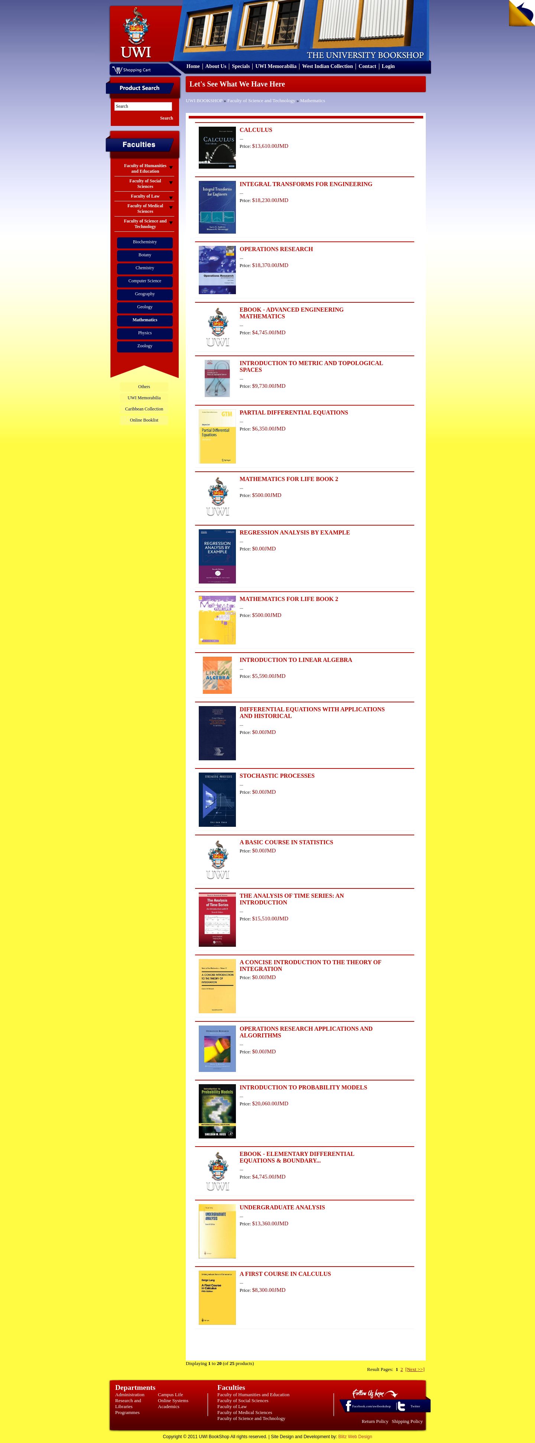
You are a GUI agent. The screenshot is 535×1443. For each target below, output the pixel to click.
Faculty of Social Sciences (243, 1400)
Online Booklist (144, 420)
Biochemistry (145, 241)
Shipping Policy (407, 1421)
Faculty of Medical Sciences (244, 1412)
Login (388, 66)
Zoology (145, 345)
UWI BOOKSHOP (204, 100)
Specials (241, 66)
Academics (168, 1406)
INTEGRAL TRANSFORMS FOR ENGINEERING (306, 184)
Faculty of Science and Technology (261, 100)
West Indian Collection (327, 66)
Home (193, 66)
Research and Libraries (128, 1403)
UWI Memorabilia (275, 66)
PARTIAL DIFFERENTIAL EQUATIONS (294, 412)
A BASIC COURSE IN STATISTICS (286, 842)
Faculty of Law (232, 1406)
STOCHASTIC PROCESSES (277, 776)
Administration (130, 1394)
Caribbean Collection (144, 409)
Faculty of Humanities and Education (253, 1394)
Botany (145, 254)
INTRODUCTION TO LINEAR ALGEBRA (296, 660)
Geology (144, 306)
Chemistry (145, 267)
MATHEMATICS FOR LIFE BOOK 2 (289, 479)
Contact (367, 66)
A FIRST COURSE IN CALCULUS (285, 1274)
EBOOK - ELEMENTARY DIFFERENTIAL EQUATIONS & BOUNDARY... (297, 1157)
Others (144, 386)
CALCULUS (256, 130)
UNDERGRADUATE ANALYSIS (282, 1207)
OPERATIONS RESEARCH (276, 249)
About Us (215, 66)
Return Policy (375, 1421)
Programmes (127, 1412)
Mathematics (312, 100)
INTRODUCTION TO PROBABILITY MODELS (303, 1087)
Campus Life (170, 1394)
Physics (145, 332)
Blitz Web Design (355, 1436)
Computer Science (145, 280)
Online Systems (173, 1400)
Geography (145, 293)
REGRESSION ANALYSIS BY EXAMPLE (295, 532)
